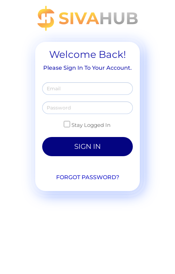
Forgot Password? (87, 177)
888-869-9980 (75, 228)
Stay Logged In (91, 125)
